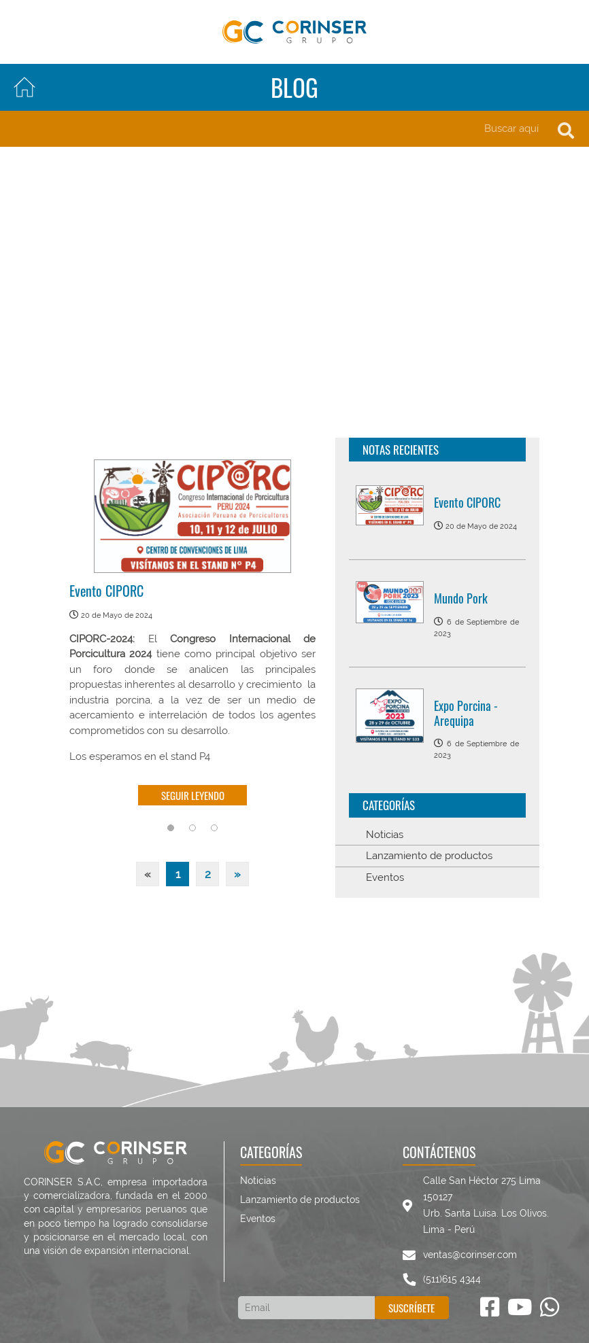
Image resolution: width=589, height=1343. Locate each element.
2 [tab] (192, 828)
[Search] (294, 128)
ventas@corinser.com (470, 1254)
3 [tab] (214, 828)
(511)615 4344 (452, 1279)
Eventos (385, 877)
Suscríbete (411, 1307)
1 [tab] (171, 828)
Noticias (384, 835)
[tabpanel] (192, 635)
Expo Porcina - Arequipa (466, 713)
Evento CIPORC (106, 591)
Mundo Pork (461, 598)
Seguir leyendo (192, 795)
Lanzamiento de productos (429, 856)
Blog (294, 87)
